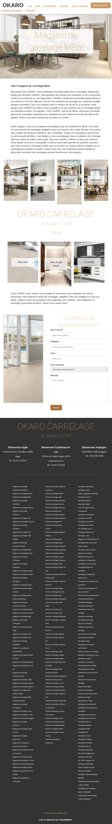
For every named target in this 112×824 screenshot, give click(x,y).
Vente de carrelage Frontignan (55, 546)
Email (52, 353)
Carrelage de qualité (85, 518)
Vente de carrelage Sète (53, 497)
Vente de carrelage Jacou (53, 680)
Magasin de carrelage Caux (22, 634)
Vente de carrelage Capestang (55, 550)
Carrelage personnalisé (86, 620)
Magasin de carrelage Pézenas (23, 508)
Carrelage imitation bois (86, 532)
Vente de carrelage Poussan (54, 592)
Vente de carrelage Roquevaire (55, 701)
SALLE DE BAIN (79, 6)
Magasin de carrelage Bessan (23, 553)
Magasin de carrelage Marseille (23, 764)
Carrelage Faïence (84, 722)
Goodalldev (66, 819)
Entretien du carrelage (85, 616)
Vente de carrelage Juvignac (54, 655)
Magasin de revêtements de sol (88, 539)
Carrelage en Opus (84, 736)
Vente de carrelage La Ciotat (54, 722)
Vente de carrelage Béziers (54, 494)
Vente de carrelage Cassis (54, 718)
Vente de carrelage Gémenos (55, 690)
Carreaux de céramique (86, 515)
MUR (37, 6)
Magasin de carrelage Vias (22, 518)
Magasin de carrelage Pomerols (23, 522)
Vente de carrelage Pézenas (54, 504)
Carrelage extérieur (84, 501)
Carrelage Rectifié (84, 729)
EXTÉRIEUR (49, 6)
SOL (30, 6)
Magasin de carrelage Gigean (22, 609)
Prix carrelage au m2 (85, 529)
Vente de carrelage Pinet (53, 522)
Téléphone (54, 342)
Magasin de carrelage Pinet (22, 532)
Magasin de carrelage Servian (23, 571)
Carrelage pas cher (84, 497)
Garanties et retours (84, 659)
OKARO (13, 5)
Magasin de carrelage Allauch (22, 767)
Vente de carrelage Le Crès (54, 683)
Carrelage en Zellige (85, 739)
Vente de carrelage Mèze (53, 539)
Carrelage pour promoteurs (87, 718)
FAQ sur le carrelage (85, 623)
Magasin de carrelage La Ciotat (23, 760)
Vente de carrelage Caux (53, 609)
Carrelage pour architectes (87, 715)
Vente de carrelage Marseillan (55, 501)
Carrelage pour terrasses (86, 669)
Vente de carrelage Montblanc (55, 518)
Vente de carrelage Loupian (54, 557)
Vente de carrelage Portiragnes (55, 599)
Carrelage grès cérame (85, 525)
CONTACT (30, 11)
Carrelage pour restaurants (87, 704)
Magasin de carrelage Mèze (22, 550)
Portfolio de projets (84, 697)
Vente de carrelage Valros (54, 564)
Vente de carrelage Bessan (54, 543)
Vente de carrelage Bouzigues (55, 560)
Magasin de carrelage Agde (22, 616)
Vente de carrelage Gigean (54, 588)
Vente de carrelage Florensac (55, 508)
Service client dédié (84, 687)
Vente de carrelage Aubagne (54, 687)
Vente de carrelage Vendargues (55, 676)
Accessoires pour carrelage (87, 634)
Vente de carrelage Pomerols (55, 515)
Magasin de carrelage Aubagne (23, 718)
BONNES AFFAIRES (11, 11)
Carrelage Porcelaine (85, 743)
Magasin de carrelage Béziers (23, 494)
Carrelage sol (82, 511)
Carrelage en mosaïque (86, 662)
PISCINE (63, 6)
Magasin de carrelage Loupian (23, 574)
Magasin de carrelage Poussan (23, 613)
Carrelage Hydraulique (85, 750)
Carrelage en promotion (86, 522)
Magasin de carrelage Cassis (22, 757)
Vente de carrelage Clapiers (54, 659)
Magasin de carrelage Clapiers (23, 687)
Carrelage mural (83, 536)
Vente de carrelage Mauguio (54, 634)
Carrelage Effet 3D (84, 746)
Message (54, 375)
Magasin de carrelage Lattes (22, 680)
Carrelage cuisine (84, 490)
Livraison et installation (85, 690)
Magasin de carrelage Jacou (22, 711)
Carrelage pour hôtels (85, 701)
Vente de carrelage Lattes (54, 651)
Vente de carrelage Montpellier (55, 616)
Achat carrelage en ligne (86, 508)
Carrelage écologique (85, 602)
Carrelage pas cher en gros (87, 564)
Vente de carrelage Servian (54, 553)
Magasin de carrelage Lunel (22, 637)
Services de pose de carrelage (88, 651)
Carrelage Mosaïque (85, 725)
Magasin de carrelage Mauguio (23, 662)
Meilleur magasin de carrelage (88, 494)
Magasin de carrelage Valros (22, 585)
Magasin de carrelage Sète (22, 497)
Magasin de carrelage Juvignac (23, 683)
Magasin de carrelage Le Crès (23, 715)
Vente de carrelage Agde (53, 595)
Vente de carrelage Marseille (54, 725)
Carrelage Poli (83, 732)
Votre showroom (57, 365)
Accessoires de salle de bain (87, 694)
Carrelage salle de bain (85, 486)
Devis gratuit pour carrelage (87, 666)
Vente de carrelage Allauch (54, 729)
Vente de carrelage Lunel (53, 613)
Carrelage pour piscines (86, 637)
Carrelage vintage (84, 641)
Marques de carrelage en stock (88, 655)
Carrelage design (83, 504)
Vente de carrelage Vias (53, 511)
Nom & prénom (56, 330)
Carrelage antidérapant (85, 606)
